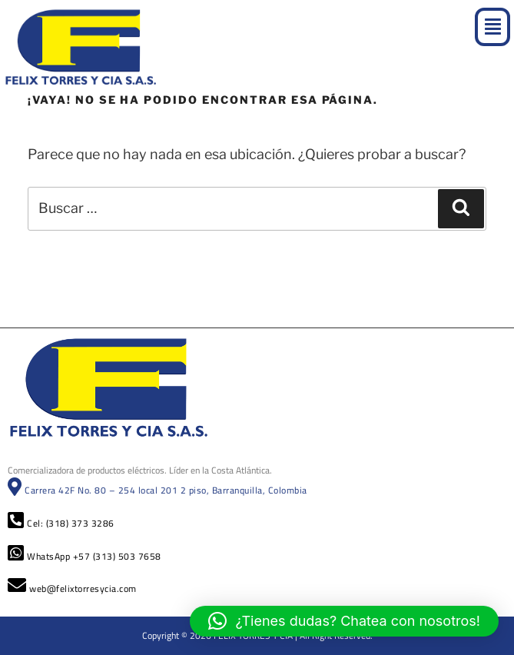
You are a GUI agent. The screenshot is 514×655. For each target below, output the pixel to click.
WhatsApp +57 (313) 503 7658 (84, 556)
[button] (492, 27)
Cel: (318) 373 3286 (61, 523)
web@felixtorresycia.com (72, 588)
